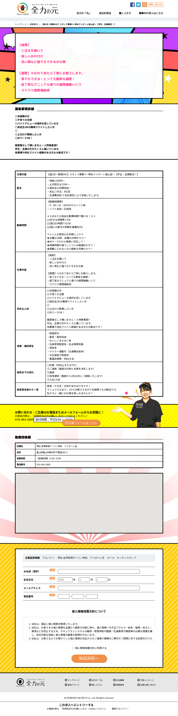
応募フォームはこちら (82, 422)
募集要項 (34, 24)
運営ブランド (74, 684)
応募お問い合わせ (148, 684)
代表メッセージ (147, 680)
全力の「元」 (98, 680)
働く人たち (97, 684)
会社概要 (120, 680)
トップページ (21, 24)
